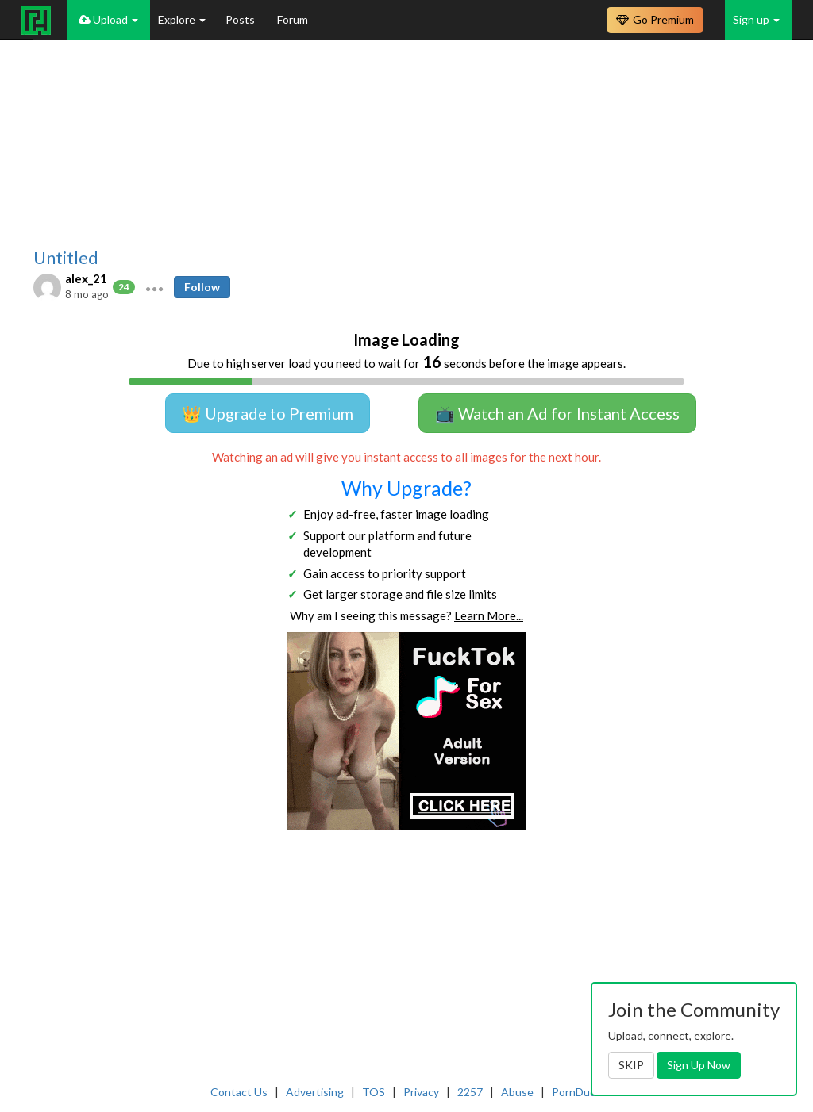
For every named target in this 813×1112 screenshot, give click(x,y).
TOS (373, 1092)
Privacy (421, 1092)
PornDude (577, 1092)
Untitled (65, 257)
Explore (182, 19)
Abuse (517, 1092)
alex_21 (86, 278)
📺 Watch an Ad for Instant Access (557, 413)
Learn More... (488, 615)
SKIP (631, 1065)
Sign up (756, 19)
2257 (470, 1092)
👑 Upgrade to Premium (267, 413)
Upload (108, 19)
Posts (241, 19)
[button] (154, 287)
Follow (202, 286)
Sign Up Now (698, 1065)
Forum (292, 19)
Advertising (315, 1092)
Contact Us (239, 1092)
